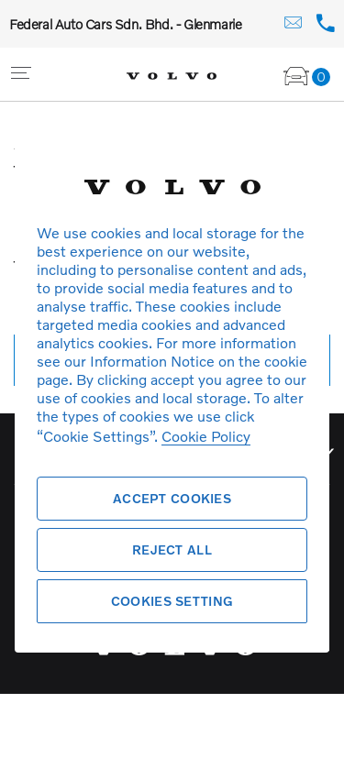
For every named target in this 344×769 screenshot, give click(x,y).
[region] (172, 384)
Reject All (172, 549)
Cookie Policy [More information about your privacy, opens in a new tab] (205, 436)
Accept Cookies (172, 498)
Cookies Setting (172, 601)
